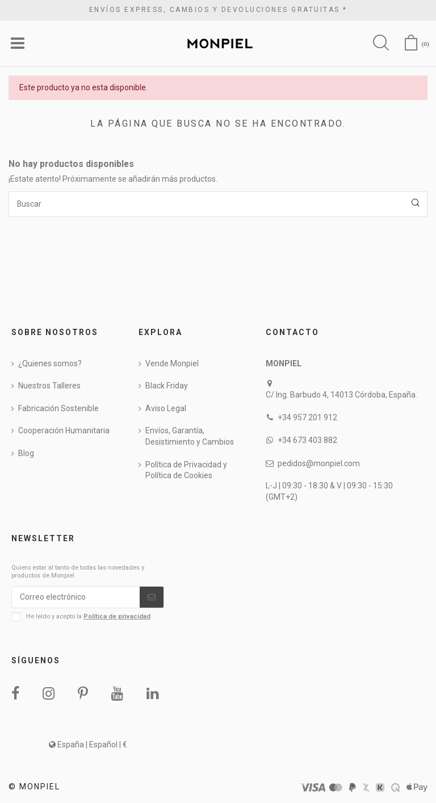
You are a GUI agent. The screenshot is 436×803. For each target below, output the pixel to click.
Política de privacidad (116, 617)
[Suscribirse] (152, 597)
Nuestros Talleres (49, 386)
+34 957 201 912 (307, 418)
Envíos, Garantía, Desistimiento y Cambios (189, 436)
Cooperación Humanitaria (64, 431)
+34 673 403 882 (307, 440)
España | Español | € (88, 745)
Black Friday (166, 386)
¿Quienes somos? (50, 363)
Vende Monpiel (172, 363)
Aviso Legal (165, 408)
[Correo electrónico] (76, 597)
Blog (26, 453)
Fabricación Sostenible (58, 408)
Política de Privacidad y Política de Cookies (186, 470)
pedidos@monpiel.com (319, 463)
